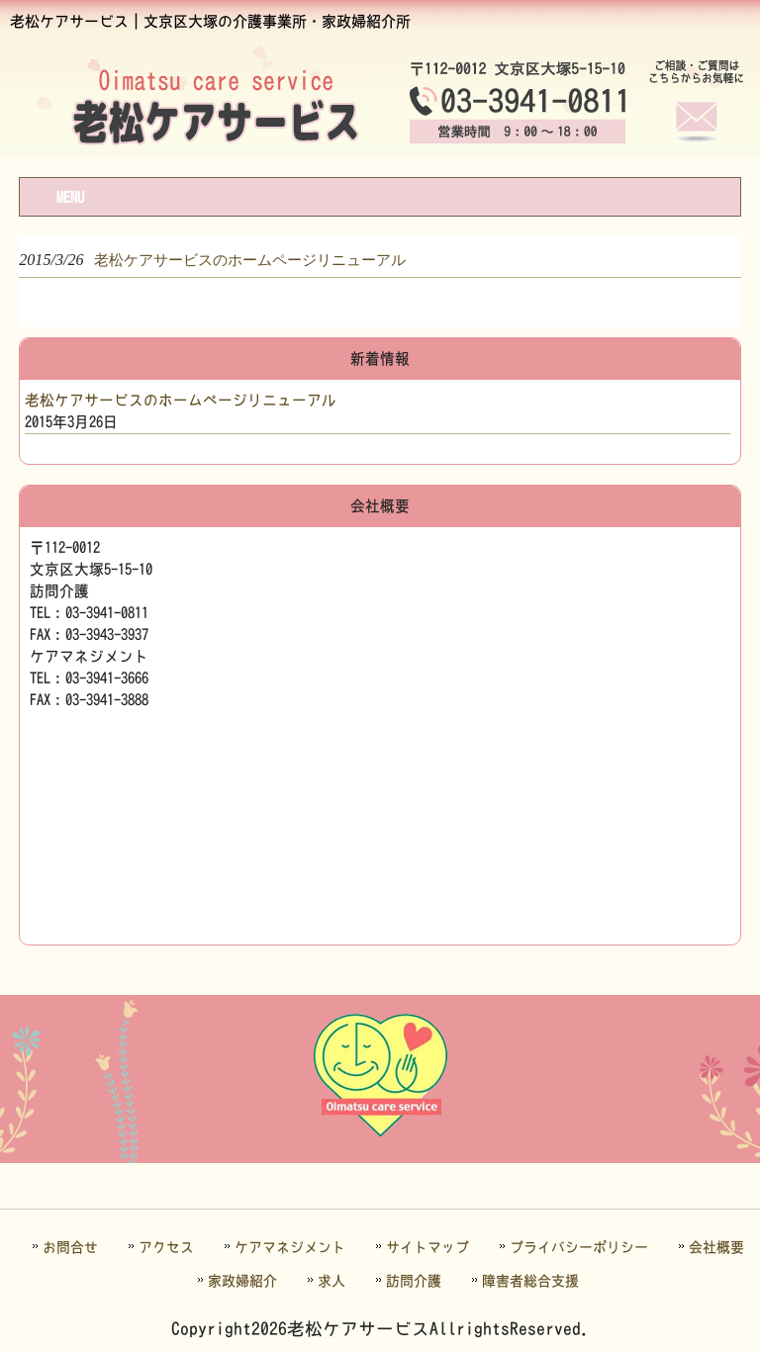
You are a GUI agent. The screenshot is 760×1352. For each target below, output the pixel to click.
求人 (331, 1281)
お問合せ (70, 1247)
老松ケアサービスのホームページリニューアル (180, 400)
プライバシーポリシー (579, 1247)
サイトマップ (427, 1247)
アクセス (166, 1247)
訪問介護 (413, 1281)
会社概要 (716, 1247)
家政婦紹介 (242, 1281)
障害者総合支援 (530, 1281)
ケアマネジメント (290, 1247)
